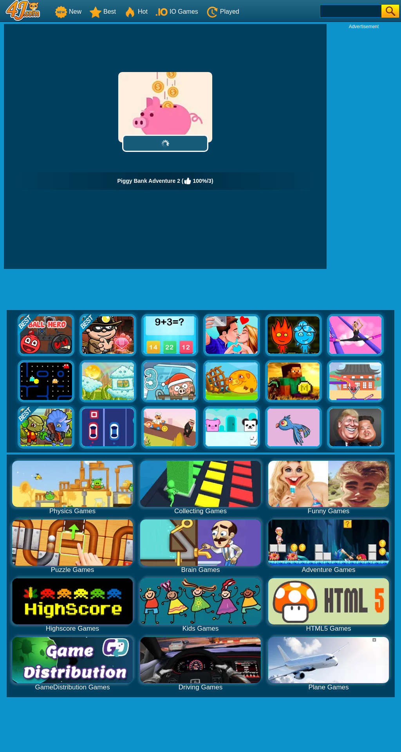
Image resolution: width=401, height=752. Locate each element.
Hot (136, 11)
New (68, 11)
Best (102, 11)
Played (222, 11)
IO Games (176, 11)
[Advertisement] (363, 147)
